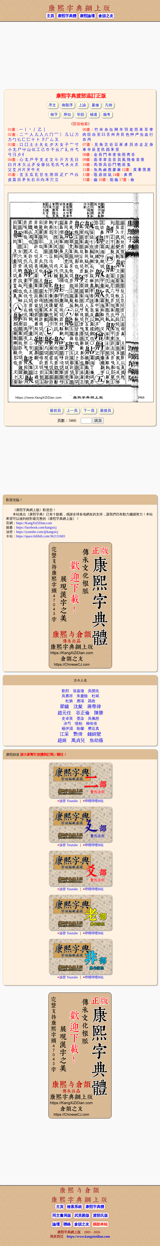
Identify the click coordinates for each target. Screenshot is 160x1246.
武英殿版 (81, 1215)
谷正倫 (83, 712)
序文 (52, 105)
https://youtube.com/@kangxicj (37, 532)
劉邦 (65, 691)
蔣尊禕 (94, 706)
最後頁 (105, 410)
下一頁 (89, 410)
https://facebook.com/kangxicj (36, 527)
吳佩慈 (93, 718)
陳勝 (98, 712)
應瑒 (80, 701)
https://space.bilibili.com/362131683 (40, 536)
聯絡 (67, 1224)
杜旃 (69, 701)
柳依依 (91, 723)
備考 (106, 114)
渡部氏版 (100, 1215)
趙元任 (64, 712)
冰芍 (67, 723)
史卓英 (67, 718)
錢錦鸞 (94, 734)
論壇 (56, 1224)
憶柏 (78, 723)
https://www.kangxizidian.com (88, 1236)
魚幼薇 (96, 740)
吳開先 (93, 691)
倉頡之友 (105, 16)
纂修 (95, 105)
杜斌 (95, 696)
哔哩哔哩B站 (94, 801)
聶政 (91, 701)
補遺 (93, 114)
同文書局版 (61, 1215)
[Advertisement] (80, 55)
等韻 (80, 114)
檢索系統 (74, 1207)
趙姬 (62, 740)
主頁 (50, 16)
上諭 (82, 105)
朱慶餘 (82, 696)
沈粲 (78, 706)
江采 (64, 734)
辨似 (67, 114)
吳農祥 (67, 696)
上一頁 (72, 410)
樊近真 (93, 728)
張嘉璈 (78, 691)
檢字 (54, 114)
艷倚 (78, 734)
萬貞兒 (78, 740)
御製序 (67, 105)
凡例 (108, 105)
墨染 (80, 718)
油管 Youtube (68, 801)
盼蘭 (80, 728)
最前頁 (55, 410)
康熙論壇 (87, 16)
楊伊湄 (67, 728)
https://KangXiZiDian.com (34, 523)
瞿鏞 (64, 706)
